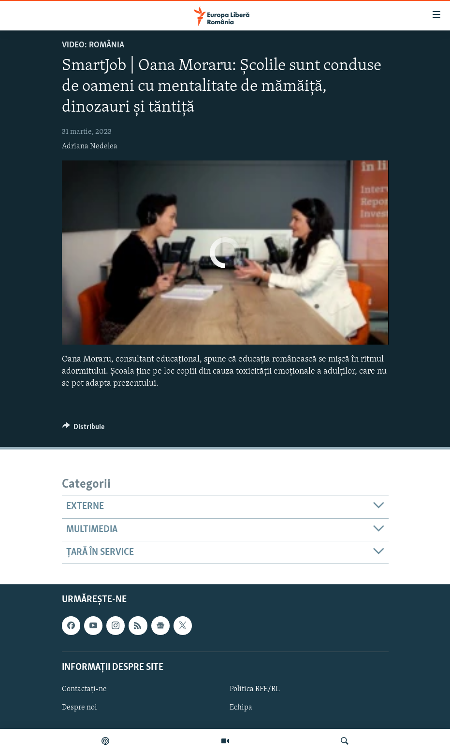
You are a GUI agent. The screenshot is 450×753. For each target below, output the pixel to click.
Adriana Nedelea (89, 146)
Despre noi (79, 707)
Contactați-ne (84, 689)
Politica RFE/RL (255, 689)
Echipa (241, 707)
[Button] (83, 429)
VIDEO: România (93, 45)
